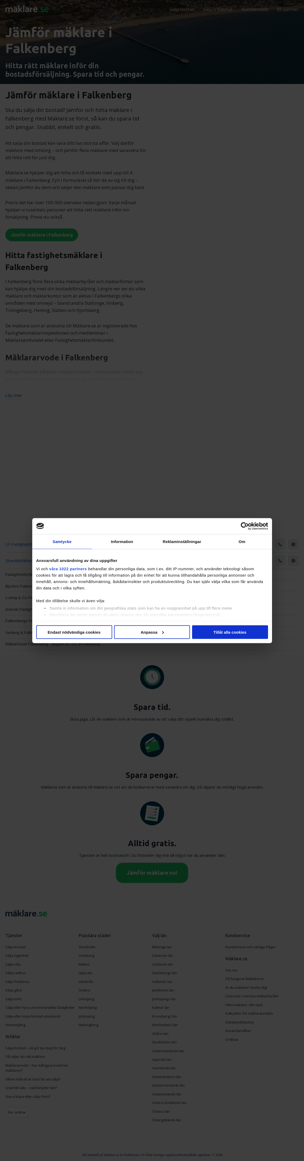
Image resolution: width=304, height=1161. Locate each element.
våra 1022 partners (68, 569)
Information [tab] (122, 541)
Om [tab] (241, 541)
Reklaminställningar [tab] (182, 541)
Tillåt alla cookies (229, 632)
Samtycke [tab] (62, 541)
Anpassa (152, 632)
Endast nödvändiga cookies (74, 632)
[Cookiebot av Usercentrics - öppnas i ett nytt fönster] (244, 526)
